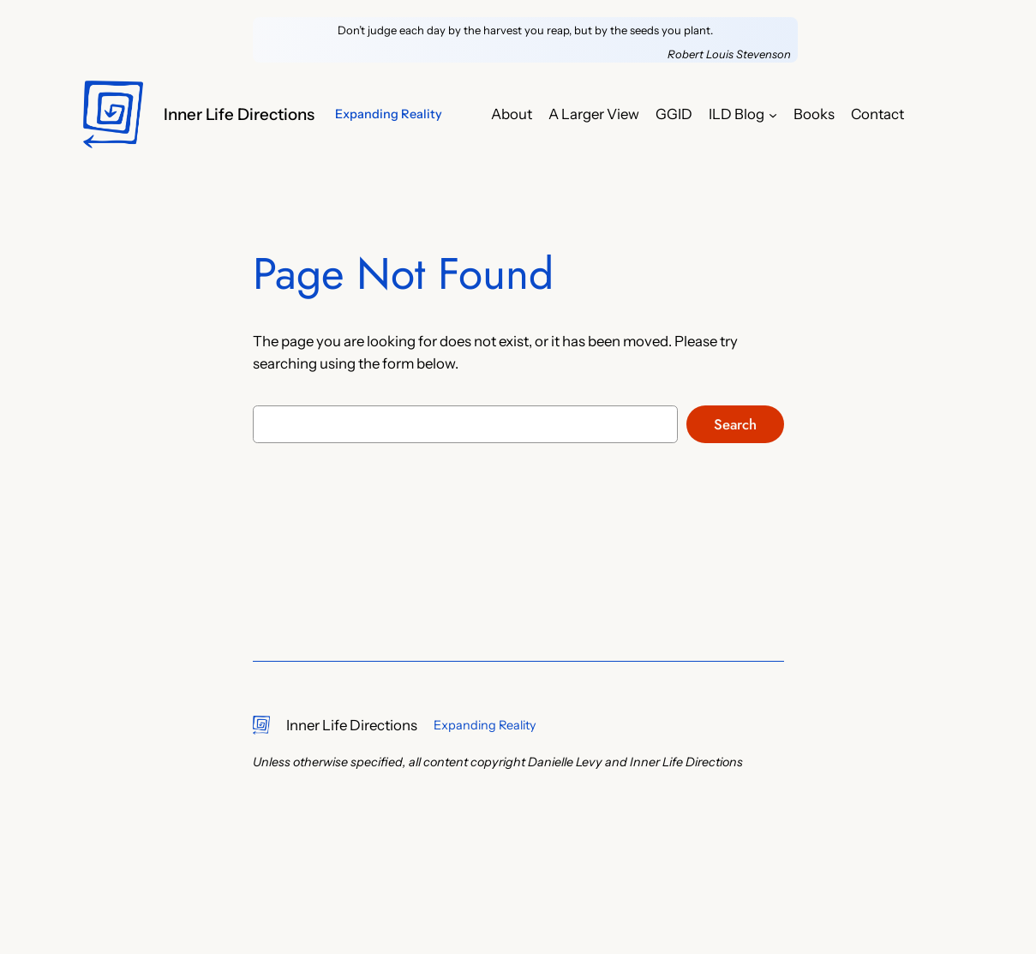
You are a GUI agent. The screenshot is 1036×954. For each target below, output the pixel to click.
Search (735, 424)
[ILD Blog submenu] (773, 114)
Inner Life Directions (239, 114)
